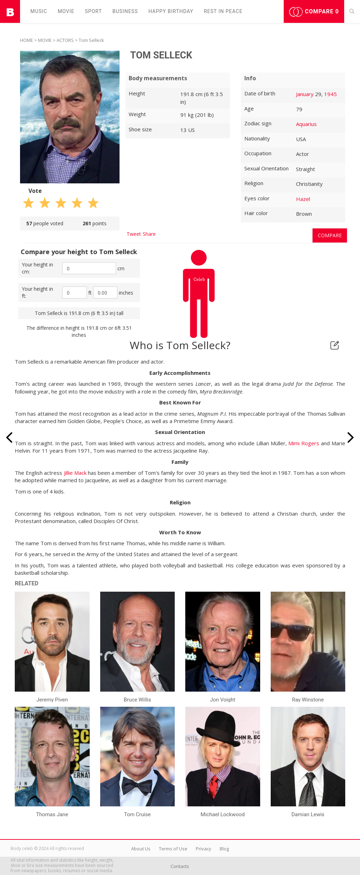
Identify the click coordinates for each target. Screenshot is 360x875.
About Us (140, 848)
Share (149, 234)
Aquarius (306, 123)
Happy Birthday (170, 11)
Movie (66, 11)
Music (39, 11)
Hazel (303, 198)
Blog (224, 848)
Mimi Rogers (303, 443)
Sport (93, 11)
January (305, 93)
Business (125, 11)
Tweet (134, 234)
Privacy (203, 848)
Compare (314, 12)
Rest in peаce (223, 11)
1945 (330, 93)
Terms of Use (173, 848)
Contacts (180, 866)
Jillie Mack (75, 472)
